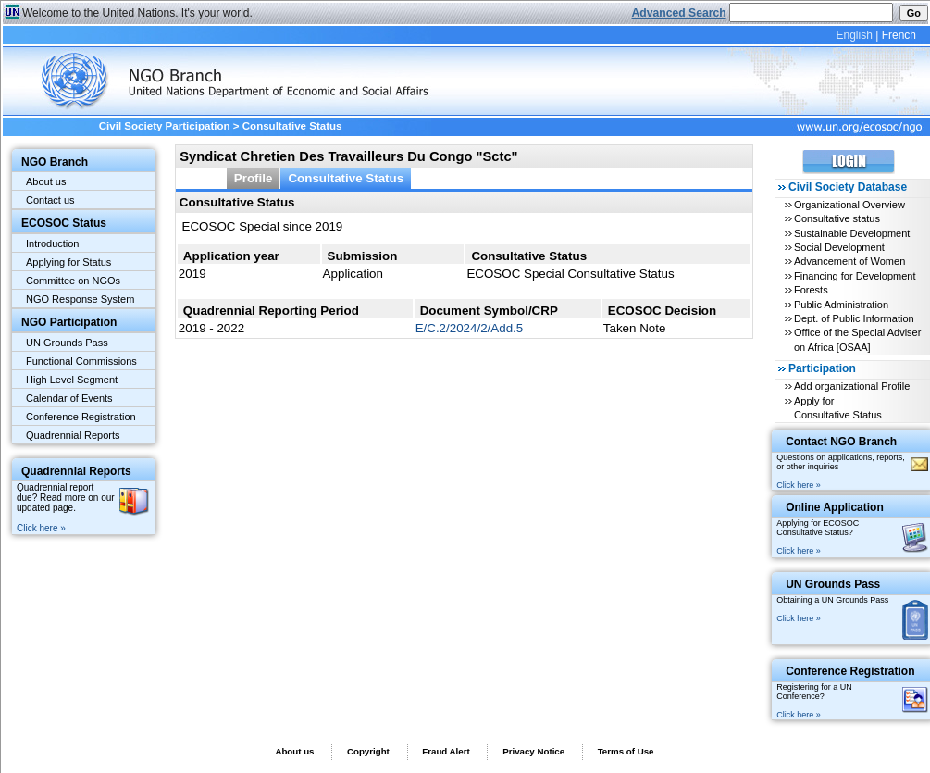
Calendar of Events (69, 398)
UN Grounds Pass (67, 342)
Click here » (41, 528)
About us (46, 181)
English (854, 35)
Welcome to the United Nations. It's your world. (137, 12)
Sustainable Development (852, 233)
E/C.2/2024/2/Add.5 (469, 328)
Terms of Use (626, 751)
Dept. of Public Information (854, 318)
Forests (811, 289)
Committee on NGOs (73, 280)
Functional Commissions (81, 361)
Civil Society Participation (164, 125)
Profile (253, 178)
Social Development (839, 247)
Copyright (368, 751)
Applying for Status (68, 262)
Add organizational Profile (852, 386)
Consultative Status (345, 178)
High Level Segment (72, 379)
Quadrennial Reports (73, 435)
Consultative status (837, 218)
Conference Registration (81, 416)
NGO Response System (80, 299)
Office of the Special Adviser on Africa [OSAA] (857, 339)
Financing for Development (854, 275)
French (899, 35)
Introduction (52, 243)
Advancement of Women (849, 261)
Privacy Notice (533, 751)
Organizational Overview (849, 204)
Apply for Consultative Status (838, 407)
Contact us (50, 200)
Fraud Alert (445, 751)
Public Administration (841, 304)
